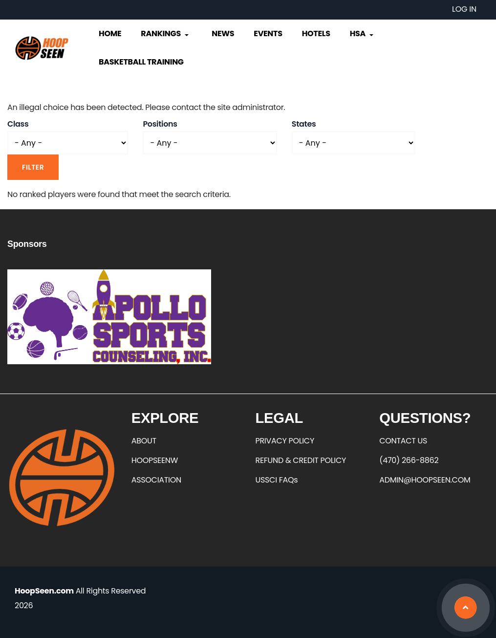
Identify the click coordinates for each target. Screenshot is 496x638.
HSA (362, 33)
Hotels (316, 33)
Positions (160, 124)
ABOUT (143, 440)
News (223, 33)
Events (268, 33)
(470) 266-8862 (408, 460)
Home (110, 33)
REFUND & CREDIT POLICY (301, 460)
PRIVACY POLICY (285, 440)
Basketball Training (141, 61)
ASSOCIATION (156, 479)
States (304, 124)
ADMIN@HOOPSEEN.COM (424, 479)
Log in (464, 9)
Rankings (165, 33)
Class (17, 124)
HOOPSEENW (154, 460)
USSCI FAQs (277, 479)
